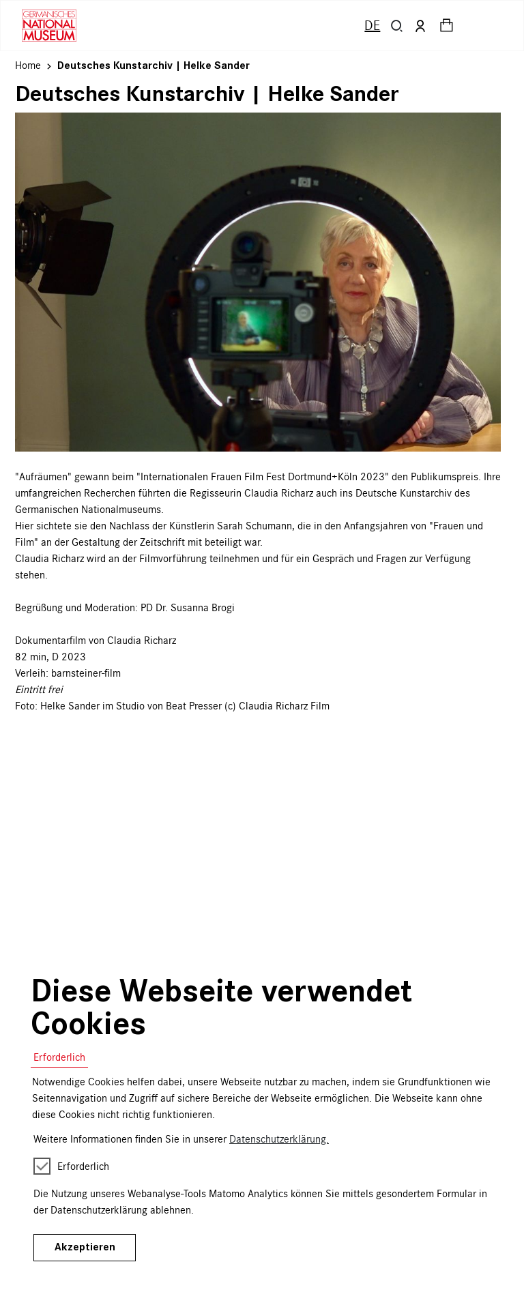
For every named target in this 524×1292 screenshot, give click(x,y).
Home (28, 65)
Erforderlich (59, 1056)
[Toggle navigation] (488, 26)
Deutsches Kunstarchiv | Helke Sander (153, 65)
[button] (397, 26)
